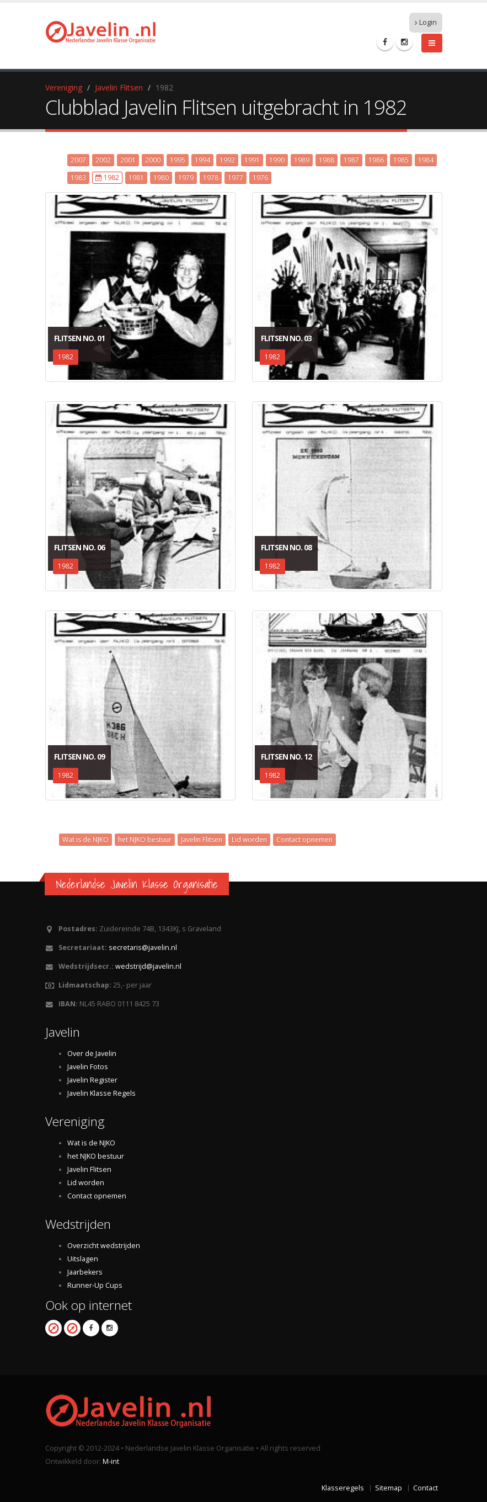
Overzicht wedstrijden (103, 1245)
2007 (78, 159)
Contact (425, 1488)
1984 (426, 159)
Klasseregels (343, 1488)
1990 (277, 159)
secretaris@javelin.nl (143, 947)
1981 (136, 177)
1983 (78, 177)
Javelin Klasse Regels (101, 1093)
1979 (186, 177)
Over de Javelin (91, 1053)
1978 (210, 177)
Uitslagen (82, 1259)
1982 (107, 177)
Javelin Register (92, 1080)
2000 (152, 159)
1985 (401, 159)
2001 (128, 159)
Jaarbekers (85, 1272)
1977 (235, 177)
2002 (103, 159)
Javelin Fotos (87, 1066)
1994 (202, 159)
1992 (227, 159)
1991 (252, 159)
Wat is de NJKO (85, 839)
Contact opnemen (304, 839)
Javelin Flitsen (119, 87)
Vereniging (63, 87)
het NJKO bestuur (145, 839)
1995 (177, 159)
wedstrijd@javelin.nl (148, 966)
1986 (376, 159)
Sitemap (388, 1488)
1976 (260, 177)
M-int (111, 1461)
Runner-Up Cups (94, 1285)
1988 (326, 159)
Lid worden (249, 839)
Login (426, 22)
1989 (301, 159)
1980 (161, 177)
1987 (351, 159)
